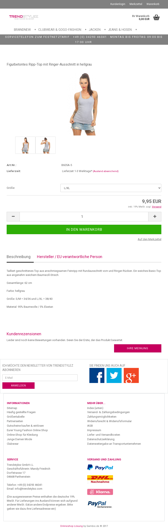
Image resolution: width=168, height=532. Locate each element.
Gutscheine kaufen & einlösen (25, 425)
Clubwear (12, 443)
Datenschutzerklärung (101, 439)
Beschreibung (19, 256)
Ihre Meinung (137, 348)
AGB (90, 425)
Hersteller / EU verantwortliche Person (69, 256)
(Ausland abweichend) (106, 171)
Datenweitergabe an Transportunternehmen (114, 443)
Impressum (94, 430)
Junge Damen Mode (19, 439)
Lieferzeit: (14, 171)
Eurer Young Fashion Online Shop (27, 430)
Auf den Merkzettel (149, 239)
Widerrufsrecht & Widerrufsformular (109, 421)
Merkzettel (136, 4)
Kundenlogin (117, 4)
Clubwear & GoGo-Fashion (59, 30)
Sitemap (12, 408)
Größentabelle (15, 416)
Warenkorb (153, 4)
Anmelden (18, 385)
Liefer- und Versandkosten (103, 434)
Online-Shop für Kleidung (22, 434)
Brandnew (22, 30)
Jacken (95, 30)
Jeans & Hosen (120, 30)
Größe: (11, 187)
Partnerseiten (15, 421)
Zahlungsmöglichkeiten (101, 416)
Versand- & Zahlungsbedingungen (108, 412)
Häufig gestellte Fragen (21, 412)
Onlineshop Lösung (71, 526)
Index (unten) (95, 408)
